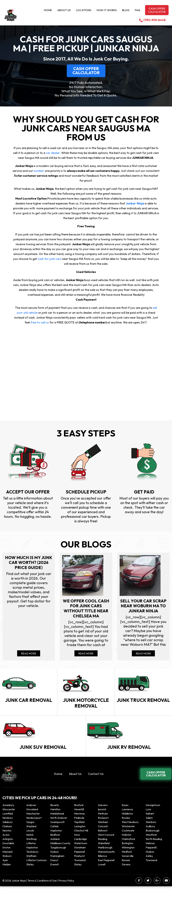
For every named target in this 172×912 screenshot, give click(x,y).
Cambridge (80, 864)
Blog (125, 10)
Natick (30, 860)
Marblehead (57, 839)
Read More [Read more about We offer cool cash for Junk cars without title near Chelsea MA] (86, 660)
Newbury (7, 843)
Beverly (54, 830)
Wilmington (128, 873)
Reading (102, 864)
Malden (6, 890)
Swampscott (57, 847)
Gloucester (8, 835)
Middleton (127, 839)
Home (48, 10)
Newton (6, 856)
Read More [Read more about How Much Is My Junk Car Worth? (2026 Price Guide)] (28, 660)
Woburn (6, 881)
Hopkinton (56, 856)
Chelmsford (128, 864)
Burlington (127, 869)
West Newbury (130, 847)
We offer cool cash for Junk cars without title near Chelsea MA (85, 609)
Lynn (148, 835)
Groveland (32, 835)
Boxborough (152, 856)
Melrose (150, 869)
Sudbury (150, 852)
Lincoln (30, 856)
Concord (103, 852)
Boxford (78, 830)
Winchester (128, 852)
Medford (127, 877)
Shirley (30, 890)
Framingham (57, 881)
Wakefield (103, 869)
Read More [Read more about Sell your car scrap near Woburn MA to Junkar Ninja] (143, 660)
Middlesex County (60, 869)
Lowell (101, 890)
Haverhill (79, 835)
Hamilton (55, 835)
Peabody (79, 843)
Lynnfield (7, 839)
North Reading (154, 864)
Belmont (102, 856)
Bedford (55, 860)
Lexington (79, 852)
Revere (126, 886)
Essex (125, 830)
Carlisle (54, 852)
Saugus (30, 847)
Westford (151, 860)
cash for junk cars (49, 259)
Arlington (7, 864)
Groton (6, 873)
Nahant (150, 839)
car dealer (53, 153)
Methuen (103, 839)
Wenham (103, 847)
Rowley (126, 843)
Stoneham (80, 873)
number (39, 171)
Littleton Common (36, 886)
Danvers (103, 830)
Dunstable (8, 869)
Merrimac (79, 839)
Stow (77, 860)
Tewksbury (32, 877)
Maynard (7, 877)
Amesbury (8, 830)
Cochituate (128, 856)
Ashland (54, 864)
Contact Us (95, 799)
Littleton (31, 869)
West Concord (106, 860)
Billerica (102, 881)
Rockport (103, 843)
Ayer (5, 886)
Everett (54, 890)
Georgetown (153, 830)
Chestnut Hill (81, 856)
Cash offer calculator (157, 10)
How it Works (107, 10)
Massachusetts (106, 877)
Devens (126, 890)
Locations (83, 10)
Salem (149, 843)
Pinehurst (79, 881)
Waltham (31, 881)
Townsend (80, 886)
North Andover (58, 843)
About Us (64, 10)
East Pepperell (106, 886)
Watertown (80, 869)
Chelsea (7, 852)
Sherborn (151, 847)
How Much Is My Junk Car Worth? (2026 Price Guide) (29, 563)
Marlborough (105, 873)
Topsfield (79, 847)
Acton (5, 860)
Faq (137, 10)
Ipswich (102, 835)
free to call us (39, 322)
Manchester (33, 839)
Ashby (149, 881)
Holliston (126, 860)
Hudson (54, 877)
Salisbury (7, 847)
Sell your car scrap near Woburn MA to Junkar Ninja (143, 609)
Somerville (127, 881)
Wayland (31, 852)
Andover (31, 830)
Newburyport (33, 843)
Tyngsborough (58, 873)
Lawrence (127, 835)
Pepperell (151, 873)
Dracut (54, 886)
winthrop (31, 864)
